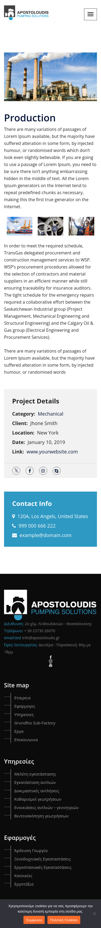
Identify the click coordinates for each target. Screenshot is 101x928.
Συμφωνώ (34, 920)
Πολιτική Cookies (64, 920)
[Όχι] (94, 913)
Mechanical (50, 413)
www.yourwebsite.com (52, 451)
